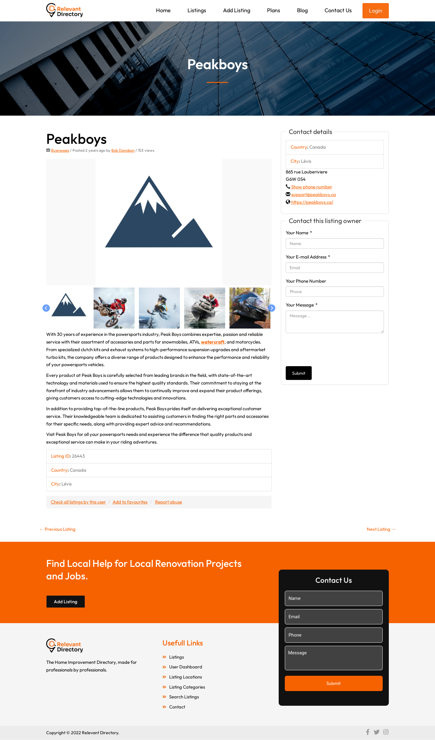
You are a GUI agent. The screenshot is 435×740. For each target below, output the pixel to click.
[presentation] (332, 350)
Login (375, 10)
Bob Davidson (123, 150)
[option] (159, 222)
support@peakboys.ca (313, 194)
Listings (197, 10)
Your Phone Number (306, 281)
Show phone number (311, 187)
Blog (302, 10)
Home (163, 10)
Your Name (299, 233)
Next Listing (381, 529)
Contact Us (338, 10)
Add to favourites (131, 502)
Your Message (302, 305)
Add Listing (236, 10)
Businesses (60, 150)
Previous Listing (57, 529)
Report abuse (170, 502)
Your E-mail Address (308, 257)
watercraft (213, 342)
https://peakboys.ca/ (312, 202)
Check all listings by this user (78, 502)
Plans (273, 10)
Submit (298, 373)
